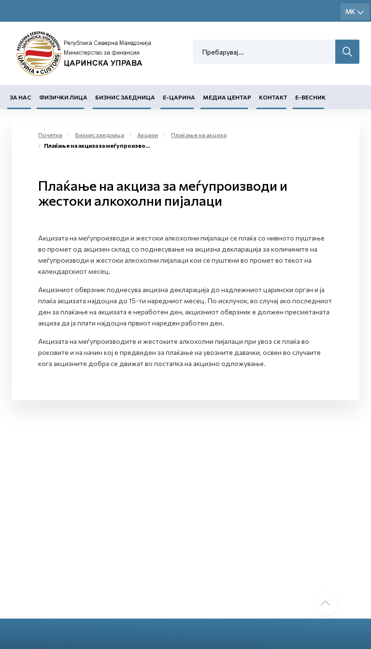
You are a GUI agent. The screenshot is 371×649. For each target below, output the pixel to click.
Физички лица (63, 97)
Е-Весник (310, 97)
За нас (20, 97)
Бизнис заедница (125, 97)
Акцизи (147, 134)
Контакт (273, 97)
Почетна (50, 134)
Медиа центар (227, 97)
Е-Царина (179, 97)
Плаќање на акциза (199, 134)
